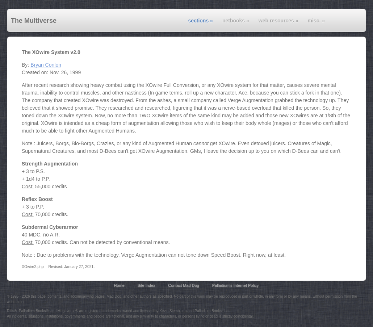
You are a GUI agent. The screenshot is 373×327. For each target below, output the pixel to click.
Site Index (146, 285)
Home (119, 285)
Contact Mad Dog (183, 285)
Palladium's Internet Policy (235, 285)
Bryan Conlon (45, 65)
